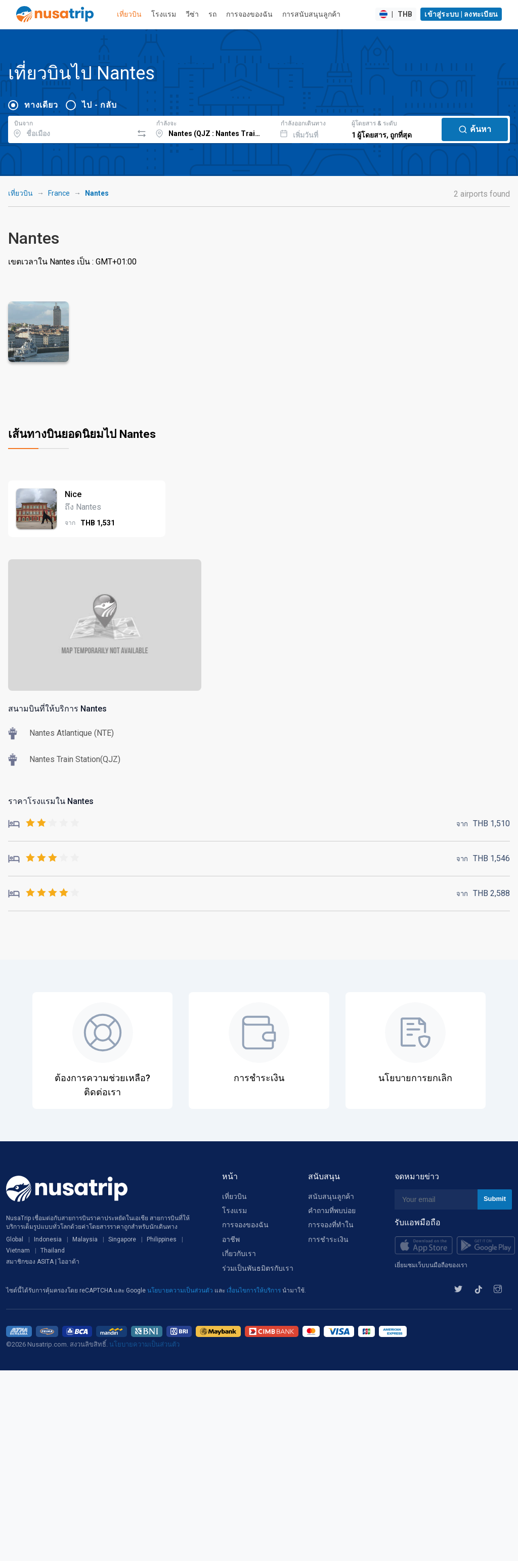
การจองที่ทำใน (331, 1225)
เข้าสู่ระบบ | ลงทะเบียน (461, 14)
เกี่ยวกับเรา (239, 1254)
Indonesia (48, 1239)
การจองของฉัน (249, 14)
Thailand (52, 1250)
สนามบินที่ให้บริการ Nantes (57, 708)
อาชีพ (231, 1239)
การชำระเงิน (328, 1239)
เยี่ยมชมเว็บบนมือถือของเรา (431, 1265)
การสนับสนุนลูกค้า (311, 14)
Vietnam (18, 1250)
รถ (212, 14)
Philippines (162, 1239)
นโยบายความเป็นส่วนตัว (180, 1290)
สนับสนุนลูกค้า (331, 1196)
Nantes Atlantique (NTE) (71, 733)
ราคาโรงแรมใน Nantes (51, 801)
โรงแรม (163, 14)
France (59, 193)
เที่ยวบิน (129, 14)
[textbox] (70, 128)
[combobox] (70, 128)
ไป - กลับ (99, 105)
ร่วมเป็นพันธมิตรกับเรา (257, 1268)
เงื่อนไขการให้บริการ (254, 1290)
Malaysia (85, 1239)
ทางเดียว (41, 105)
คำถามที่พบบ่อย (332, 1211)
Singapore (122, 1239)
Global (14, 1239)
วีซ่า (192, 14)
